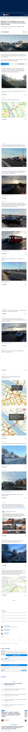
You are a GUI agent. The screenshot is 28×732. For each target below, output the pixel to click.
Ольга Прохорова (7, 625)
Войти (4, 670)
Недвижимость (3, 12)
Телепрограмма (18, 12)
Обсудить (4, 94)
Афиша (23, 12)
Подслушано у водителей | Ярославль (18, 507)
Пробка (3, 636)
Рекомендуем (14, 724)
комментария (5, 32)
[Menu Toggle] (1, 15)
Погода (13, 12)
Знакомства (9, 12)
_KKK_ (4, 658)
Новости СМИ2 (3, 676)
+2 (23, 662)
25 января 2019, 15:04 (4, 28)
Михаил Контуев (7, 629)
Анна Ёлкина (6, 632)
